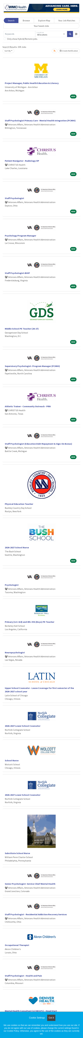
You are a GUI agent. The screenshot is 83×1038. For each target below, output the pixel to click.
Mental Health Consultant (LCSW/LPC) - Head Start (31, 1010)
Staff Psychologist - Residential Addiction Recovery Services (36, 914)
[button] (76, 34)
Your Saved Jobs (41, 25)
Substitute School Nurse (17, 853)
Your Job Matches (66, 20)
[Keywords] (19, 34)
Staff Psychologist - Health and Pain (23, 975)
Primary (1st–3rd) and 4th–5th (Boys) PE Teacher (29, 621)
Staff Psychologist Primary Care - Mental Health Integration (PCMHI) (40, 120)
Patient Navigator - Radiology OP (22, 160)
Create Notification (69, 51)
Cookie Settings (37, 1018)
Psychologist (12, 584)
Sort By (8, 51)
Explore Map (44, 20)
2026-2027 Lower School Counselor (22, 725)
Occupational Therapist (17, 945)
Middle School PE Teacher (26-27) (22, 328)
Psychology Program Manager (20, 235)
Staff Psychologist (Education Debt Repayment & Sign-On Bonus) (38, 443)
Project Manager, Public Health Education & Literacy (32, 83)
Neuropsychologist (15, 652)
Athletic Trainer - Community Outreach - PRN (28, 406)
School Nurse (12, 760)
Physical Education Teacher (19, 503)
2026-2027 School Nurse (17, 547)
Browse (26, 20)
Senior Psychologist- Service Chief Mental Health (30, 883)
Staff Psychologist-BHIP (17, 273)
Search (11, 20)
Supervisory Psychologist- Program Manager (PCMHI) (32, 366)
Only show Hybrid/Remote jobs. (22, 38)
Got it (51, 1018)
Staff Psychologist (14, 198)
